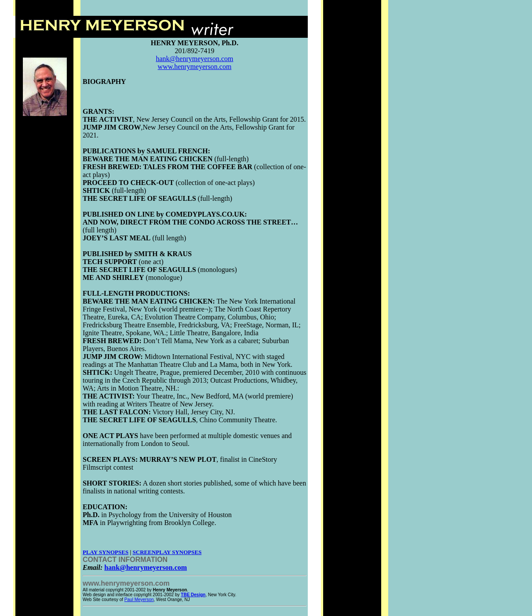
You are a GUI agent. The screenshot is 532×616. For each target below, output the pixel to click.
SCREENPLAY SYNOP (162, 552)
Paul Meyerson (139, 599)
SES (196, 552)
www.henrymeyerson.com (195, 66)
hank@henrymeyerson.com (194, 58)
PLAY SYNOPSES (105, 552)
